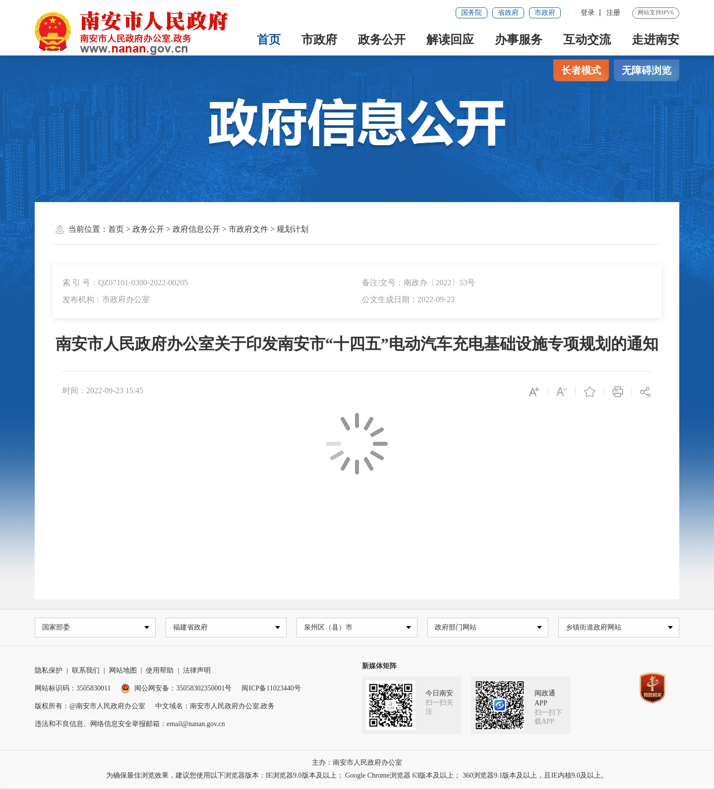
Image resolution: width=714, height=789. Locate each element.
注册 (613, 12)
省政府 (508, 12)
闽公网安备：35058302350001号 (176, 689)
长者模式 (581, 70)
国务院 (471, 12)
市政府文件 (248, 229)
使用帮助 (160, 671)
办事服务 (518, 39)
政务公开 (382, 39)
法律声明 (197, 671)
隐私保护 (48, 671)
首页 (269, 39)
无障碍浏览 (646, 70)
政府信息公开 (196, 229)
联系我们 (86, 671)
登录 (588, 12)
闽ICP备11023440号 (270, 689)
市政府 (545, 12)
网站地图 (123, 671)
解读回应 (450, 39)
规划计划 (292, 229)
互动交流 (587, 39)
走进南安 (655, 39)
